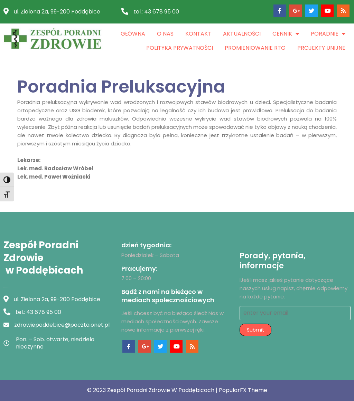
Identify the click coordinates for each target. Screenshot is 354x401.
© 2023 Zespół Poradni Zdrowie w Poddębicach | (153, 390)
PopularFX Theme (243, 390)
